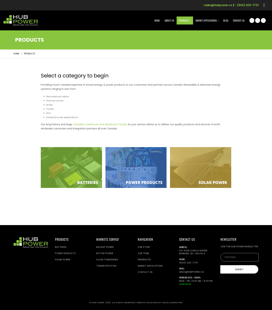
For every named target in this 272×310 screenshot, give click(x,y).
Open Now (185, 284)
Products (184, 20)
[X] (257, 20)
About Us (169, 20)
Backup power (105, 247)
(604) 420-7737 (247, 5)
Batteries (60, 247)
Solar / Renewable (107, 259)
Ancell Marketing (172, 302)
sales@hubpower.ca (217, 5)
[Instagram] (263, 20)
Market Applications (206, 20)
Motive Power (104, 253)
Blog (225, 20)
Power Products (65, 253)
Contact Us (239, 20)
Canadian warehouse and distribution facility (100, 124)
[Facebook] (251, 20)
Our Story (144, 247)
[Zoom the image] (71, 149)
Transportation (106, 265)
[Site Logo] (20, 20)
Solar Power (62, 259)
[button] (264, 5)
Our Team (143, 253)
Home (157, 20)
